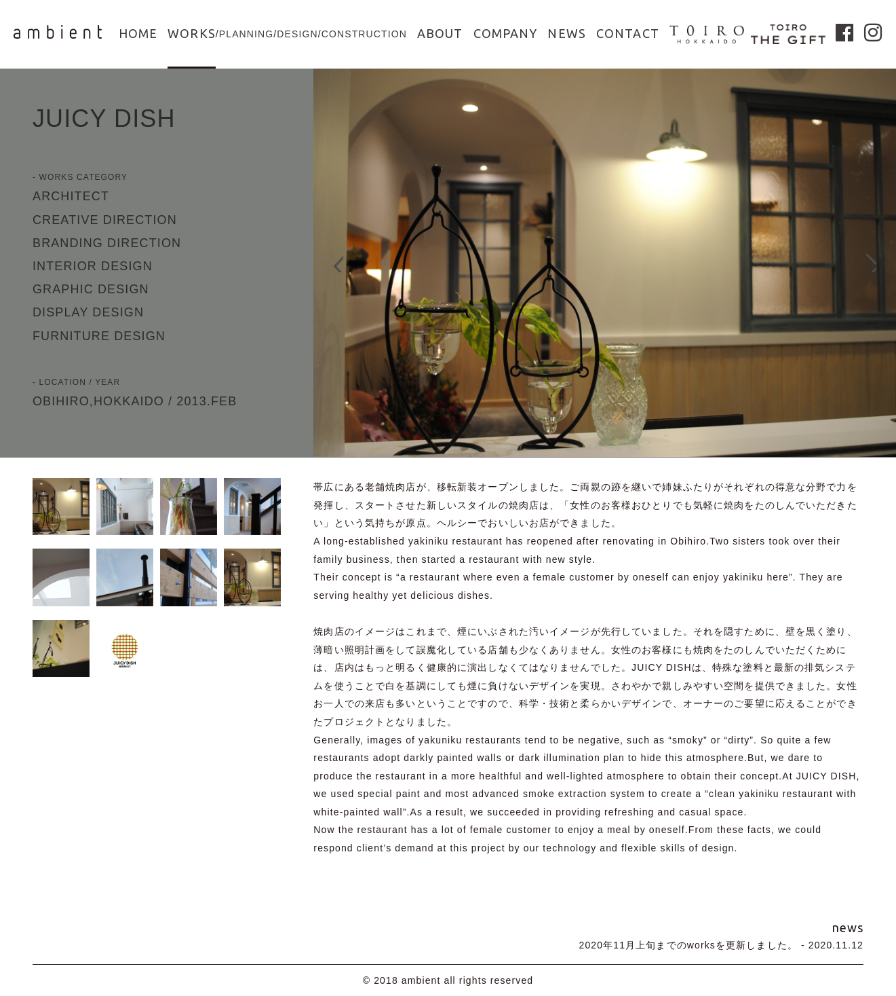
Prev (330, 263)
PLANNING (246, 34)
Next (879, 263)
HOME (138, 33)
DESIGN (297, 34)
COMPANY (505, 33)
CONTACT (627, 33)
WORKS (192, 33)
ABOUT (440, 33)
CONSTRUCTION (364, 34)
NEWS (566, 33)
